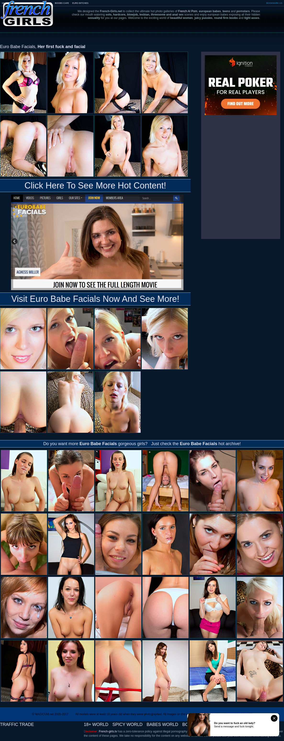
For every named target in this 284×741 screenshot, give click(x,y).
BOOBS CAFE (62, 3)
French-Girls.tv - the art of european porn (27, 10)
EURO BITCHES (80, 3)
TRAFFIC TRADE (17, 724)
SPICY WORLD (128, 724)
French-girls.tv (108, 731)
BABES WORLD (162, 724)
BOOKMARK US (274, 3)
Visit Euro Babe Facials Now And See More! (95, 299)
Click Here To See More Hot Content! (95, 185)
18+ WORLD (96, 724)
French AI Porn (187, 11)
